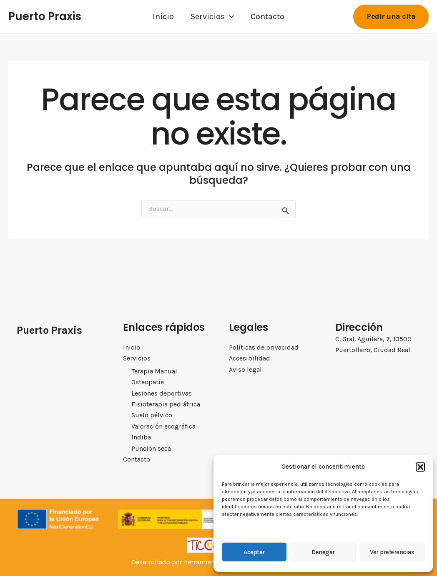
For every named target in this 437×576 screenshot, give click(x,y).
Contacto (267, 16)
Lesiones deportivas (161, 392)
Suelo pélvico (151, 415)
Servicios (212, 16)
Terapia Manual (153, 370)
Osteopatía (147, 382)
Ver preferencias (392, 552)
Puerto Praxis (44, 16)
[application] (229, 16)
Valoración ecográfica (163, 426)
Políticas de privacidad (264, 346)
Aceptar (254, 552)
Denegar (323, 552)
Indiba (140, 437)
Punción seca (151, 448)
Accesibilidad (249, 358)
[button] (420, 467)
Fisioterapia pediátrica (164, 404)
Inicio (163, 16)
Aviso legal (245, 369)
